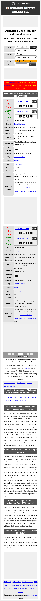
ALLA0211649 (22, 228)
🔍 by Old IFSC (17, 12)
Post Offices (20, 585)
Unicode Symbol (31, 585)
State (9, 51)
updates (20, 592)
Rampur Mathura (19, 157)
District (9, 54)
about (5, 588)
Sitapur (16, 160)
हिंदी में (27, 12)
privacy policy (32, 588)
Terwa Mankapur (19, 124)
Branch (9, 61)
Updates (27, 368)
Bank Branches (27, 582)
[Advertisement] (20, 21)
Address (9, 65)
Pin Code (12, 585)
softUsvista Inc (32, 595)
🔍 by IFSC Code (16, 8)
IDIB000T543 (21, 111)
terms (24, 588)
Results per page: (18, 356)
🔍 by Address (30, 8)
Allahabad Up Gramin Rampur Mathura (21, 397)
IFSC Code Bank (23, 4)
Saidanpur (17, 251)
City (9, 58)
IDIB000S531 (21, 238)
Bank (9, 47)
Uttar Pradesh (18, 164)
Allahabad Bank (14, 82)
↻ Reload (33, 47)
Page (16, 354)
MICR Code (17, 582)
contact (11, 588)
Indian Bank (7, 85)
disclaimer (17, 588)
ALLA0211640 (22, 101)
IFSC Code (7, 582)
